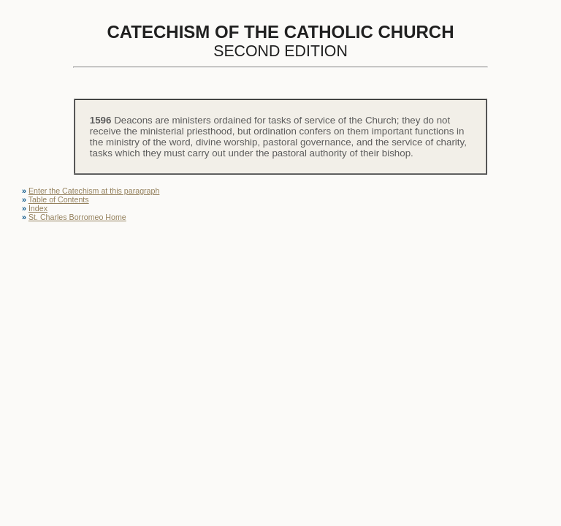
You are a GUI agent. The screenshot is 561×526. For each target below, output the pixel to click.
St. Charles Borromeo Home (77, 217)
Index (37, 208)
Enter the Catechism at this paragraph (93, 190)
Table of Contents (58, 199)
